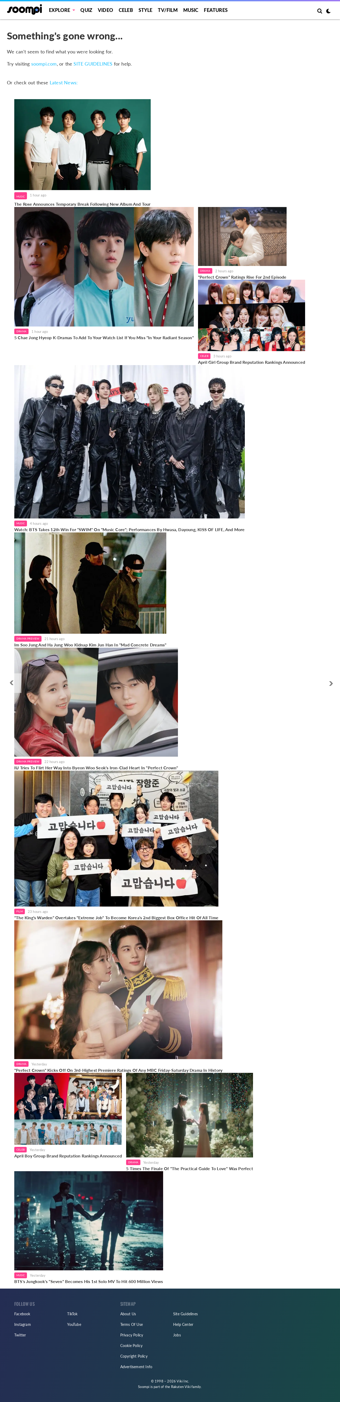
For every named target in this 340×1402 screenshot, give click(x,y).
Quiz (86, 10)
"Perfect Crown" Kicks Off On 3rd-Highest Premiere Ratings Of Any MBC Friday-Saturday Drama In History (118, 1070)
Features (216, 10)
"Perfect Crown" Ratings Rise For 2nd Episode (242, 276)
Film (19, 911)
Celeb (126, 10)
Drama (21, 331)
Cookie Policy (131, 1345)
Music (191, 10)
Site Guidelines (185, 1314)
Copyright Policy (134, 1356)
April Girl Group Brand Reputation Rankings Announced (251, 362)
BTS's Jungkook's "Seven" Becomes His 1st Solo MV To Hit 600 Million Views (88, 1281)
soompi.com (44, 64)
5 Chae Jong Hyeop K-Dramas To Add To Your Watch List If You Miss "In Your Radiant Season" (104, 337)
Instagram (22, 1324)
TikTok (72, 1314)
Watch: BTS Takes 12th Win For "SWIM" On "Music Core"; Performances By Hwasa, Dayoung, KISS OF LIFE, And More (129, 529)
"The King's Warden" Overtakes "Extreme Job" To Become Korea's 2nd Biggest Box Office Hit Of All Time (116, 917)
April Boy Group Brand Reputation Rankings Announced (68, 1155)
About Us (128, 1314)
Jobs (177, 1335)
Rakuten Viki (181, 1387)
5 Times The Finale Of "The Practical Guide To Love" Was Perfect (189, 1168)
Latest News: (64, 82)
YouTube (74, 1324)
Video (105, 10)
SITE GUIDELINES (92, 64)
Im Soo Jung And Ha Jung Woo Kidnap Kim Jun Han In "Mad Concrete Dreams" (90, 644)
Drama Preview (27, 638)
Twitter (20, 1335)
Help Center (183, 1324)
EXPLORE (59, 10)
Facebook (22, 1314)
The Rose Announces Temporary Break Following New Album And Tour (82, 203)
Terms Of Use (131, 1324)
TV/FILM (167, 10)
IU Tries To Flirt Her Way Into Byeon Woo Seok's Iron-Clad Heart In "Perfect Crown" (96, 767)
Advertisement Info (136, 1366)
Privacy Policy (131, 1335)
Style (146, 10)
